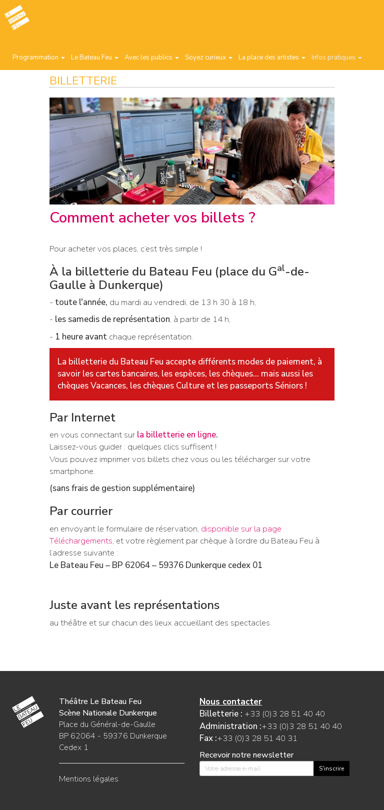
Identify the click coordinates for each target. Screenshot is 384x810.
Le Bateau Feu (94, 57)
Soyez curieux (208, 57)
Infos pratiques (337, 57)
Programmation (38, 57)
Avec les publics (151, 57)
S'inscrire (331, 768)
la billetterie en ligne (176, 434)
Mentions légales (88, 779)
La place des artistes (272, 57)
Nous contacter (231, 702)
